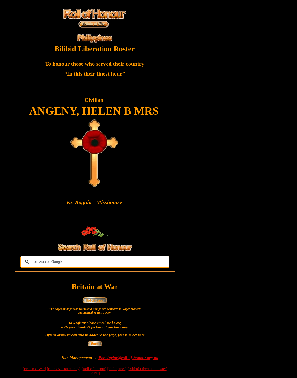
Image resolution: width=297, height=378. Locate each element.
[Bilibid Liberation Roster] (147, 369)
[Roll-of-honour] (94, 369)
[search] (94, 262)
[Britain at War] (34, 369)
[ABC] (95, 373)
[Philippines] (116, 369)
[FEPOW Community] (64, 369)
